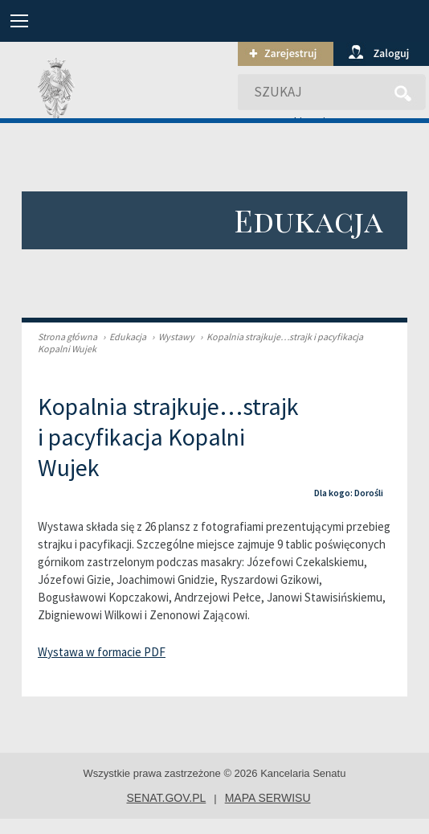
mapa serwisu (268, 797)
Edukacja (122, 337)
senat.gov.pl (166, 797)
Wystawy (171, 337)
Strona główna (67, 337)
